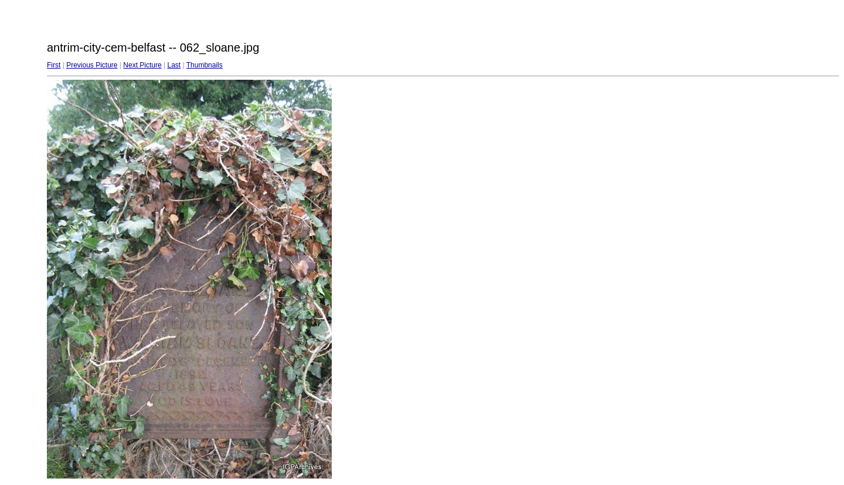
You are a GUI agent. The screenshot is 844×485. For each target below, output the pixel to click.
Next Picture (142, 65)
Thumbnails (204, 65)
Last (174, 65)
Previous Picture (91, 65)
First (53, 65)
